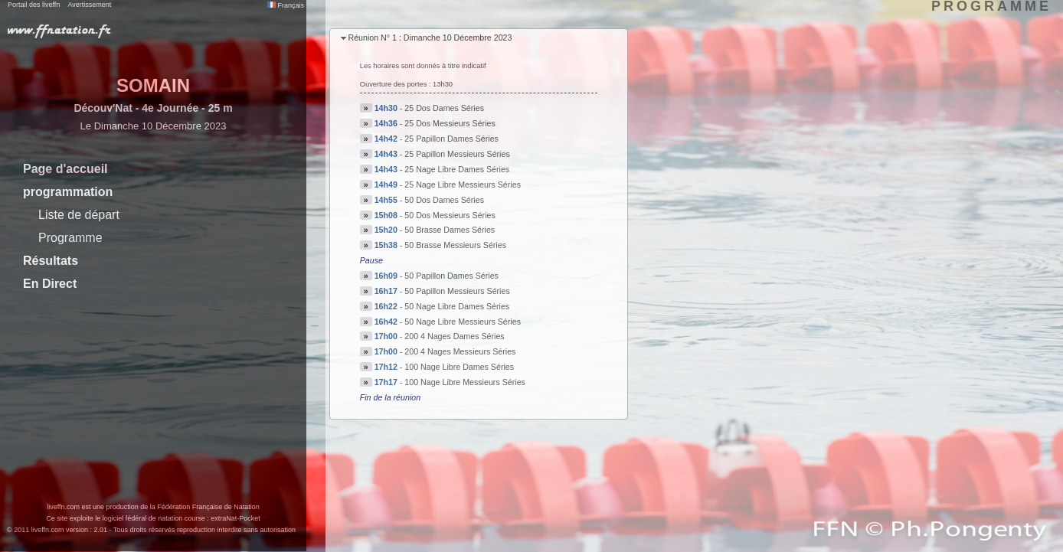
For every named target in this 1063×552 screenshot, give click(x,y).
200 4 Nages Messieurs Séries (459, 351)
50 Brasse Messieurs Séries (455, 245)
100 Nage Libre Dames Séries (459, 366)
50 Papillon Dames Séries (451, 275)
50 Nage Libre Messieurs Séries (462, 321)
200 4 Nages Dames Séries (454, 336)
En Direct (50, 283)
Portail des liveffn (34, 4)
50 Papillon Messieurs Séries (456, 291)
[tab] (478, 38)
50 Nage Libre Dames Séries (456, 306)
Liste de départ (78, 214)
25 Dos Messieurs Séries (449, 123)
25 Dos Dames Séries (444, 108)
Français (285, 5)
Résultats (50, 260)
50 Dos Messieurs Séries (449, 215)
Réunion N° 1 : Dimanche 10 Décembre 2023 (430, 37)
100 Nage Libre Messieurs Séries (464, 382)
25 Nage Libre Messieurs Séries (462, 184)
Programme (70, 237)
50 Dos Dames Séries (444, 199)
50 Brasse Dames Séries (449, 229)
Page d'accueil (65, 168)
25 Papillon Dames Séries (451, 138)
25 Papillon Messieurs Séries (456, 153)
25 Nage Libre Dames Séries (456, 169)
